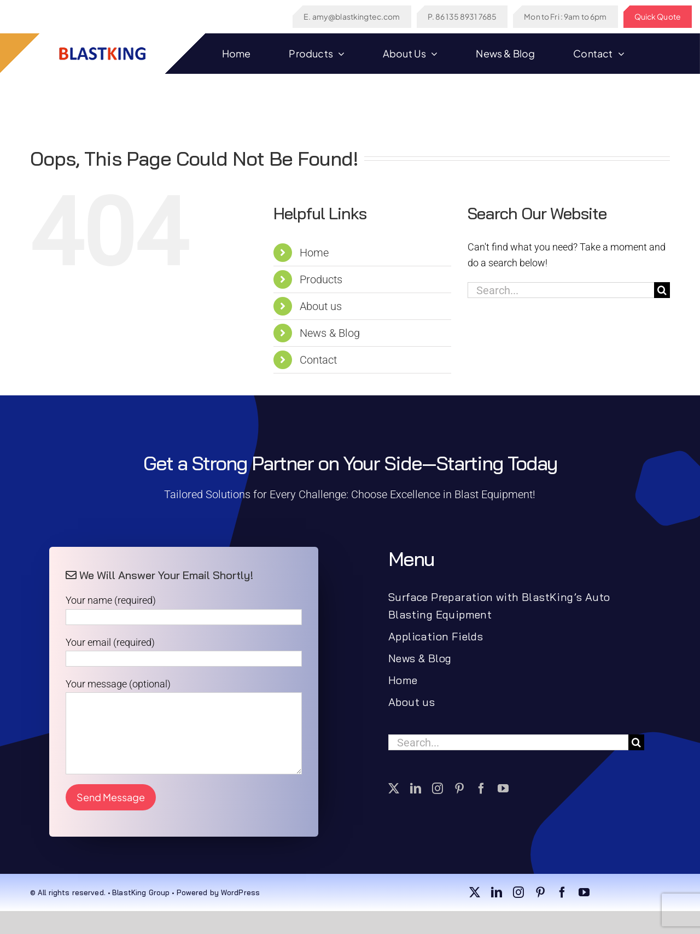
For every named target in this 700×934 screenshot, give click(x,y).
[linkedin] (415, 788)
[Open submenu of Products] (339, 53)
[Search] (662, 290)
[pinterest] (459, 788)
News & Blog (330, 333)
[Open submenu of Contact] (619, 53)
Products (321, 279)
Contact (318, 359)
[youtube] (503, 788)
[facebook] (481, 788)
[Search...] (561, 290)
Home (314, 252)
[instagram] (437, 788)
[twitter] (393, 788)
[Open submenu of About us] (432, 53)
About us (321, 306)
